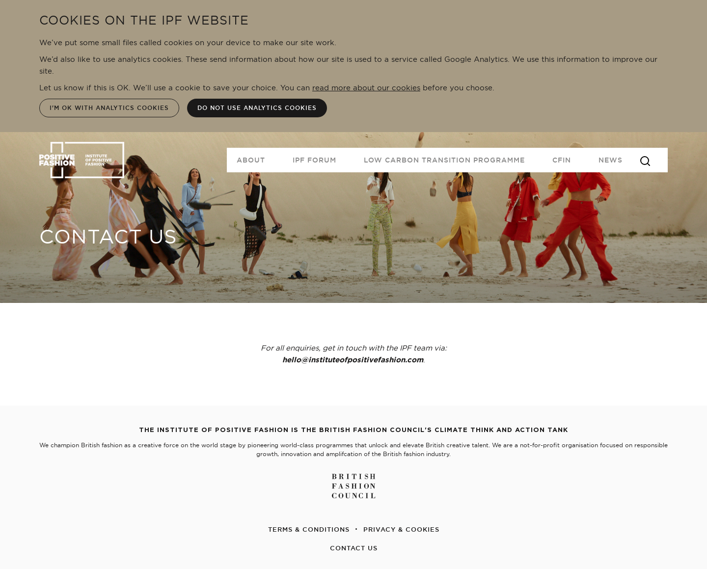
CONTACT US (354, 547)
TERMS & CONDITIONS (309, 529)
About (251, 160)
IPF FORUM (314, 160)
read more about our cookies (366, 87)
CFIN (561, 160)
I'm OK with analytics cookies (109, 108)
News (610, 160)
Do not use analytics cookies (257, 108)
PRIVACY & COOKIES (401, 529)
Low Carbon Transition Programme (444, 160)
